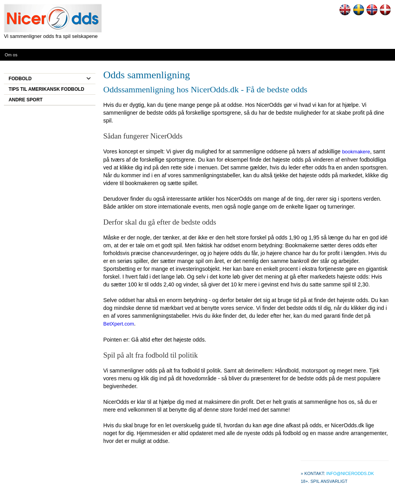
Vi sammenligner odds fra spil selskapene (51, 36)
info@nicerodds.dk (350, 473)
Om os (11, 54)
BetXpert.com (118, 324)
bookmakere (356, 152)
